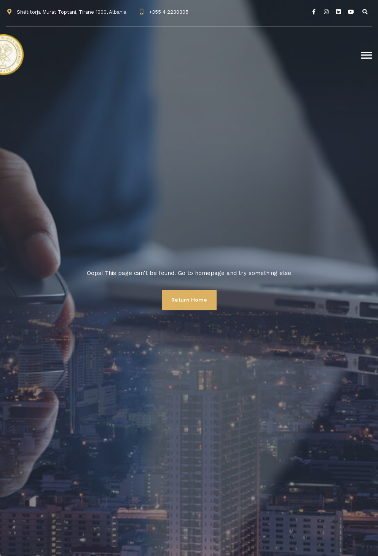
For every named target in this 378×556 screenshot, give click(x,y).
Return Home (189, 300)
